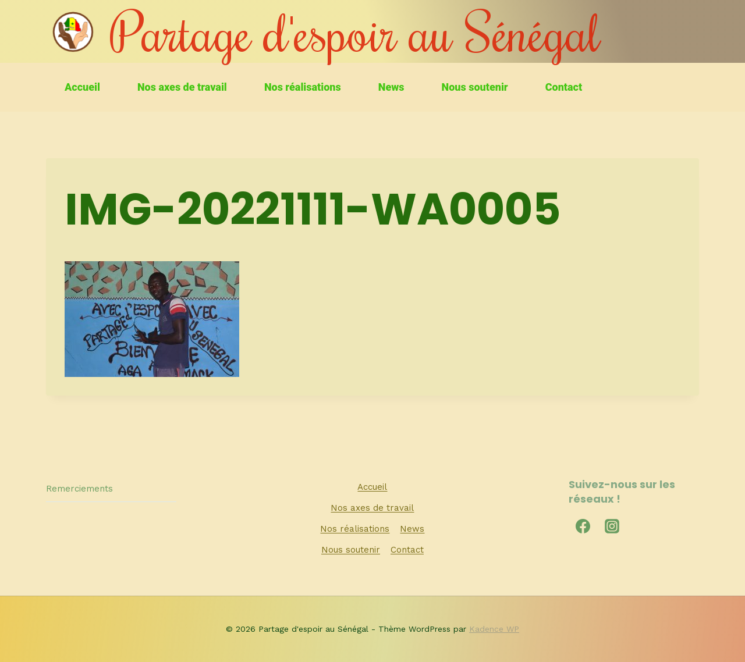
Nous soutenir (475, 87)
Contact (563, 87)
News (391, 87)
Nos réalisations (302, 87)
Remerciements (79, 488)
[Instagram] (612, 525)
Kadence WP (494, 628)
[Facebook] (583, 525)
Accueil (82, 87)
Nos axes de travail (182, 87)
